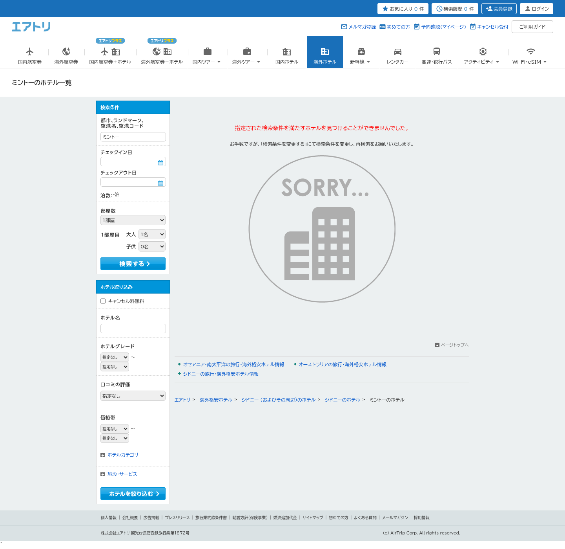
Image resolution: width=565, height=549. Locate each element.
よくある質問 (365, 518)
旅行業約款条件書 (211, 518)
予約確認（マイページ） (443, 26)
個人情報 (109, 518)
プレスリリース (177, 518)
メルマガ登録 (362, 26)
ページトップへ (455, 345)
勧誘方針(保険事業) (250, 518)
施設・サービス (122, 474)
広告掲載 (151, 518)
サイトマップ (313, 518)
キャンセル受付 (492, 26)
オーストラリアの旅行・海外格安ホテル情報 (342, 364)
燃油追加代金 (285, 518)
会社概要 (130, 518)
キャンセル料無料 (126, 301)
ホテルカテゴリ (123, 454)
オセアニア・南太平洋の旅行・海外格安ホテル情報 (233, 364)
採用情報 (422, 518)
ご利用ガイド (532, 26)
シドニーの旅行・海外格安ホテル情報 (221, 373)
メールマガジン (395, 518)
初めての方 (398, 26)
